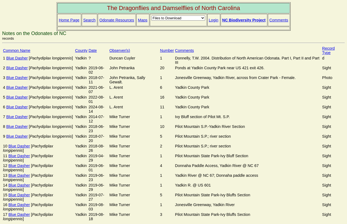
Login (213, 20)
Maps (142, 20)
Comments (278, 20)
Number (167, 50)
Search (89, 20)
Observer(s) (119, 50)
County (81, 50)
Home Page (69, 20)
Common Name (16, 50)
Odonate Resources (116, 20)
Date (92, 50)
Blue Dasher (17, 58)
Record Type (328, 50)
